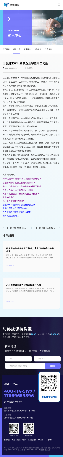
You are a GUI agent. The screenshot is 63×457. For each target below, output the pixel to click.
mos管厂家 (48, 440)
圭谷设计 (47, 450)
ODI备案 (40, 440)
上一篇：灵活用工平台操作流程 (17, 228)
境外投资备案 (32, 440)
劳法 (13, 440)
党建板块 (27, 49)
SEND (52, 366)
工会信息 (48, 49)
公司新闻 (6, 49)
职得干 (24, 440)
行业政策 (16, 49)
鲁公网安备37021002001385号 (28, 450)
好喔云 (19, 440)
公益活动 (37, 49)
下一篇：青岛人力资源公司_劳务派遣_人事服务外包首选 (46, 228)
